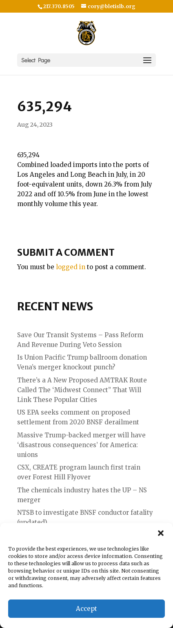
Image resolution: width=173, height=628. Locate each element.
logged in (70, 267)
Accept (86, 609)
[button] (161, 533)
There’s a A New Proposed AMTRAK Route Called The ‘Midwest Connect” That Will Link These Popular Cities (82, 390)
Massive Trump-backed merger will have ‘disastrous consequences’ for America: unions (81, 445)
